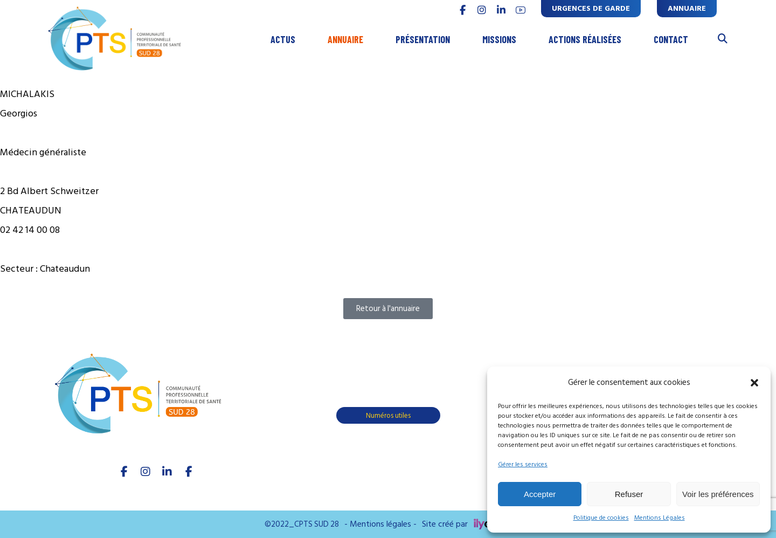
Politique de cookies (601, 518)
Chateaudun (65, 269)
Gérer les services (523, 464)
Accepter (540, 494)
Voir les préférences (718, 494)
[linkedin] (501, 10)
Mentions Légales (659, 518)
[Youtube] (188, 471)
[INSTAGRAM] (481, 10)
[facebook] (124, 471)
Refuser (629, 494)
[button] (754, 382)
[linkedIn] (167, 471)
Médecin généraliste (43, 152)
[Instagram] (145, 471)
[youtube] (520, 10)
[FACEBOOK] (462, 10)
